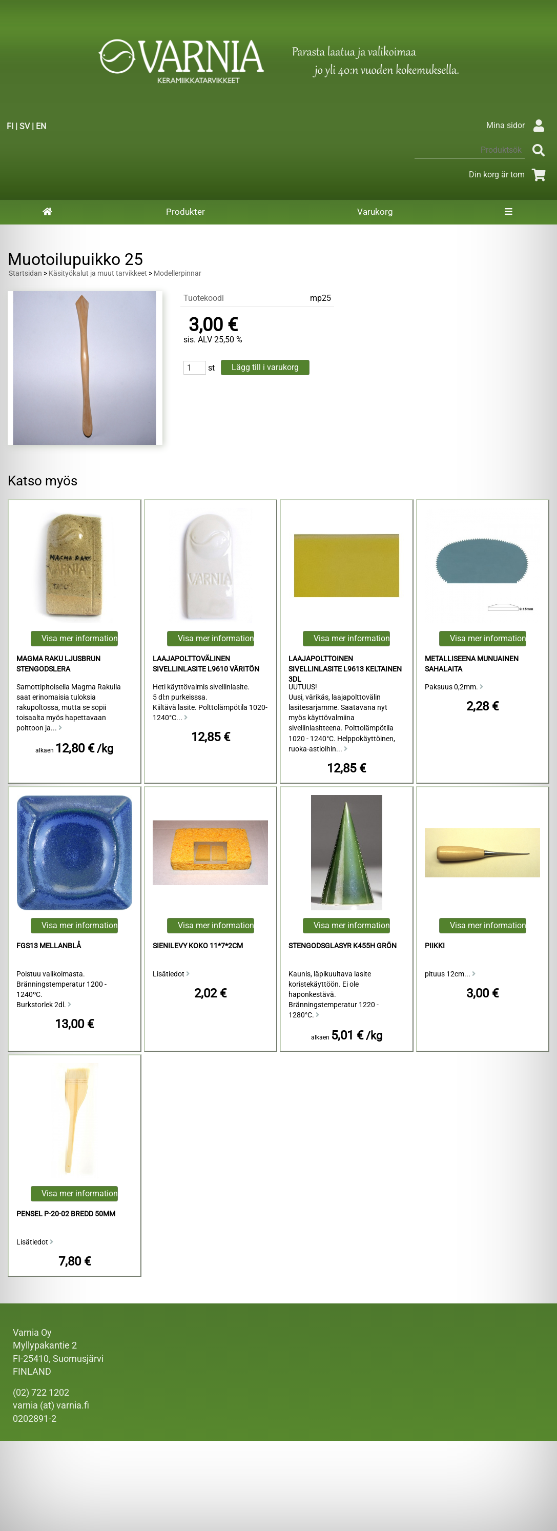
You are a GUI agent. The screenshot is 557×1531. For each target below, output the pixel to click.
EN (41, 126)
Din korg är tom (509, 174)
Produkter (185, 212)
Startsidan (25, 273)
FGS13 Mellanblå (48, 946)
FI (10, 126)
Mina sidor (517, 125)
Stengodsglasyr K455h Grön (342, 946)
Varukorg (375, 212)
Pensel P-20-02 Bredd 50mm (65, 1214)
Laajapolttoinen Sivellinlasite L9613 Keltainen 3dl (345, 669)
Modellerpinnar (177, 273)
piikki (435, 946)
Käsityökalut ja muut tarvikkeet (98, 273)
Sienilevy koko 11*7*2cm (198, 946)
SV (24, 126)
